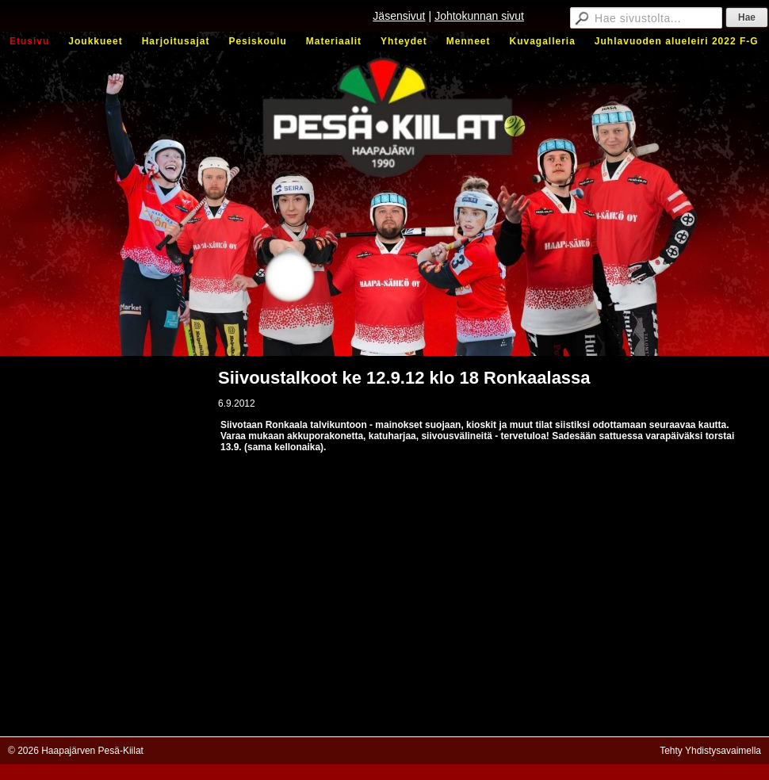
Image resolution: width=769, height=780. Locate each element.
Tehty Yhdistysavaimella (710, 750)
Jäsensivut (399, 16)
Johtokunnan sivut (479, 16)
